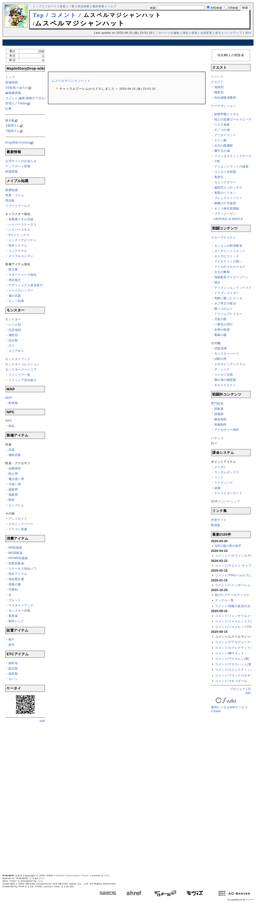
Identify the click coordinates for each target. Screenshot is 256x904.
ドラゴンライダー (226, 293)
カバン (13, 679)
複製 (195, 32)
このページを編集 (168, 32)
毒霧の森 (220, 335)
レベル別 (14, 324)
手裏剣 (13, 589)
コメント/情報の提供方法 (232, 606)
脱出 (217, 282)
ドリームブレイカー (228, 314)
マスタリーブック (21, 605)
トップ (37, 6)
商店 (11, 426)
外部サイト (219, 520)
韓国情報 (11, 171)
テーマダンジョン (223, 106)
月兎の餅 (220, 319)
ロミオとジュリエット (230, 251)
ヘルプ (112, 6)
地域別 (219, 87)
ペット (219, 477)
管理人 (10, 103)
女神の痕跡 (222, 329)
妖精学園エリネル (226, 114)
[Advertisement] (128, 42)
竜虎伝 (219, 177)
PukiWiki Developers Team (71, 875)
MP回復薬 (15, 553)
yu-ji (42, 878)
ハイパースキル (19, 229)
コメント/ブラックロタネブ (234, 675)
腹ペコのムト (223, 308)
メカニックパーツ (21, 524)
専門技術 (217, 403)
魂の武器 (14, 295)
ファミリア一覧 (19, 375)
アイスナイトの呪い (228, 261)
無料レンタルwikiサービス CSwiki (229, 705)
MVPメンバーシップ (225, 501)
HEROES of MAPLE (228, 219)
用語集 (10, 200)
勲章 (11, 500)
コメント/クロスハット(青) (233, 664)
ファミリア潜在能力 (22, 380)
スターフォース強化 (22, 274)
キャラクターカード (228, 493)
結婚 (217, 488)
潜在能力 (14, 280)
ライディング (223, 482)
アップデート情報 (17, 166)
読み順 (13, 340)
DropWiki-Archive (17, 142)
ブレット (14, 600)
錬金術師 (220, 419)
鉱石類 (13, 668)
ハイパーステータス (22, 224)
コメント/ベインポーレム (232, 585)
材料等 (13, 663)
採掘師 (219, 414)
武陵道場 (220, 348)
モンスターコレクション (22, 364)
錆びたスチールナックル (232, 595)
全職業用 (14, 468)
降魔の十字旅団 (225, 203)
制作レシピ (16, 621)
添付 (248, 32)
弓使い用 (14, 484)
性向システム (17, 245)
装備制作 (220, 424)
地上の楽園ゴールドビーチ (233, 119)
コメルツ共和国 (225, 172)
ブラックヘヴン (225, 214)
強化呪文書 (16, 579)
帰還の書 (14, 584)
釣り (214, 443)
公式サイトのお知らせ (20, 161)
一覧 (72, 6)
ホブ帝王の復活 (225, 303)
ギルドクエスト (225, 385)
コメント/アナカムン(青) (232, 659)
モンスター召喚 (19, 610)
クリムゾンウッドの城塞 (231, 166)
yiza (40, 881)
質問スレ (14, 125)
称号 (11, 645)
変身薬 (13, 616)
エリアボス (16, 351)
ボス (11, 345)
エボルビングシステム (230, 364)
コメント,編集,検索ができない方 (28, 98)
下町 (217, 161)
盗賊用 (13, 489)
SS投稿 (10, 87)
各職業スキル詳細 (21, 219)
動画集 (215, 525)
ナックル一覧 (224, 600)
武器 (11, 450)
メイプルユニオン (21, 256)
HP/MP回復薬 (18, 558)
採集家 (219, 409)
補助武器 (14, 455)
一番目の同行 (223, 324)
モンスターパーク (226, 353)
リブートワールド (17, 206)
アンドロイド (17, 518)
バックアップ (233, 32)
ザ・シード (222, 369)
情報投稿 (11, 82)
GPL (107, 875)
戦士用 (13, 473)
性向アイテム (17, 574)
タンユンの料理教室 (228, 245)
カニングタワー (225, 182)
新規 (63, 6)
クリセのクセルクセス (230, 266)
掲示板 (10, 120)
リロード (51, 6)
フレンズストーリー (228, 198)
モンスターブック (17, 359)
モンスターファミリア (20, 369)
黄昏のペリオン (225, 193)
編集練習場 (13, 93)
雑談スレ (14, 131)
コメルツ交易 (223, 374)
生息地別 (14, 330)
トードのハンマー (21, 290)
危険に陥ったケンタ (228, 298)
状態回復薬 (16, 563)
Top (38, 15)
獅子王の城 (222, 151)
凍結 (185, 32)
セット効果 (16, 301)
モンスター (13, 319)
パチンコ (217, 438)
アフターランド (225, 135)
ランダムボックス (226, 472)
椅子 (11, 639)
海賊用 (13, 494)
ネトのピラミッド (226, 256)
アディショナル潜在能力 (25, 285)
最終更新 (98, 6)
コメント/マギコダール (231, 681)
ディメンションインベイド (233, 287)
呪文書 (13, 269)
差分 (218, 32)
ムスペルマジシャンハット (71, 80)
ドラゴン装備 (17, 529)
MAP (8, 398)
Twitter (22, 103)
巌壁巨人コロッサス (228, 187)
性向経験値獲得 (225, 97)
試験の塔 (220, 359)
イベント (217, 76)
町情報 (13, 403)
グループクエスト (223, 237)
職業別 (219, 92)
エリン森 (220, 140)
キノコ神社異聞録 (226, 208)
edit (42, 721)
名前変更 (206, 32)
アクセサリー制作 (226, 430)
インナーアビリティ (22, 240)
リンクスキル (17, 250)
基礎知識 (11, 190)
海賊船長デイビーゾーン (231, 277)
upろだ (23, 87)
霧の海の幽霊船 (225, 380)
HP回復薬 (15, 547)
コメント (64, 15)
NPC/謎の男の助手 (228, 546)
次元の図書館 (223, 145)
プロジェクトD (240, 689)
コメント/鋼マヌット (229, 653)
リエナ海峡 (222, 124)
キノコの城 (222, 130)
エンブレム (16, 505)
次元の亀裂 (222, 272)
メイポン (220, 467)
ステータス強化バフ (22, 568)
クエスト (217, 82)
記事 (8, 108)
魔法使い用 (16, 479)
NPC (8, 421)
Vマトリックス (19, 235)
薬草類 (13, 674)
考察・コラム (14, 195)
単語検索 (84, 6)
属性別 (13, 335)
